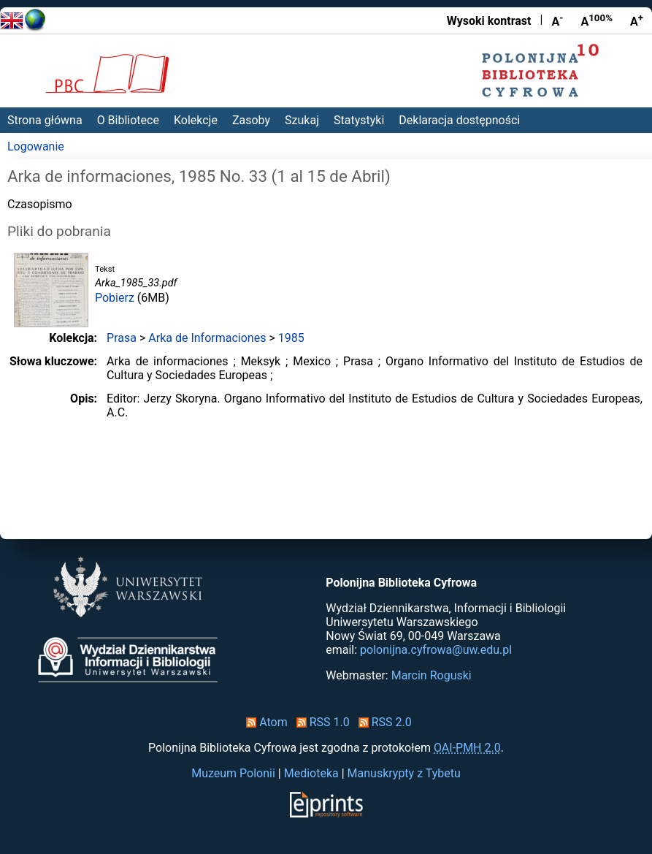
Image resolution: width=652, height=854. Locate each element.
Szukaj (302, 120)
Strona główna (45, 120)
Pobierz (114, 298)
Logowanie (35, 146)
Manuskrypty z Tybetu (404, 773)
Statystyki (359, 120)
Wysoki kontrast (489, 21)
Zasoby (251, 120)
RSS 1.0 (320, 722)
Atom (264, 722)
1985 (291, 338)
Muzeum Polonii (233, 773)
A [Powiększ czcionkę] (636, 20)
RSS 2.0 (382, 722)
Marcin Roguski (431, 675)
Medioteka (311, 773)
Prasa (122, 338)
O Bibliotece (128, 120)
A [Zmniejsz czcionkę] (557, 20)
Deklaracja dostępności (459, 120)
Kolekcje (196, 120)
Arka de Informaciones (207, 338)
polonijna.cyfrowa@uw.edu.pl (436, 650)
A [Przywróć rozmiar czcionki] (596, 20)
